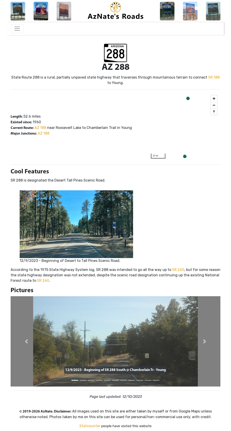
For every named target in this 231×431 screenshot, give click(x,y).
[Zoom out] (214, 105)
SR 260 (178, 270)
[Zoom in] (214, 98)
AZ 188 (40, 128)
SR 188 (214, 77)
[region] (184, 127)
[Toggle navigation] (17, 28)
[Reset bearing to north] (214, 111)
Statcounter (89, 426)
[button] (26, 341)
